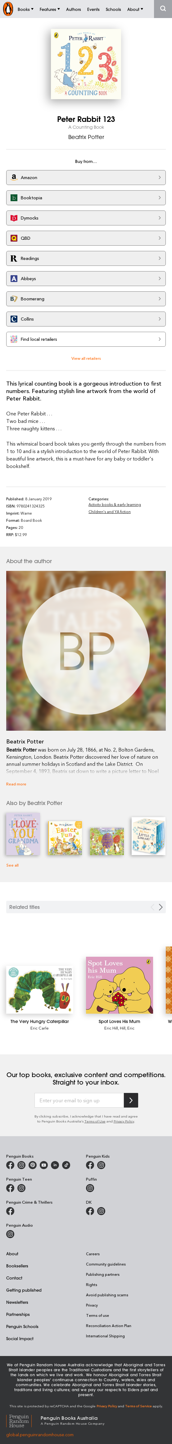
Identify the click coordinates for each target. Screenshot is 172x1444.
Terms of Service (138, 1406)
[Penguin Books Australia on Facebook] (10, 1165)
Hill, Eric (127, 1028)
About (12, 1253)
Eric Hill (111, 1028)
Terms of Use (95, 1121)
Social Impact (20, 1338)
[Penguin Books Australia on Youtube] (44, 1165)
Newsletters (17, 1302)
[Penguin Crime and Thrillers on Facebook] (10, 1211)
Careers (93, 1254)
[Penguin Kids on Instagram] (101, 1165)
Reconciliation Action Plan (108, 1325)
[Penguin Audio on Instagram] (10, 1234)
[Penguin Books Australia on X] (33, 1165)
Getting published (24, 1290)
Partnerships (18, 1314)
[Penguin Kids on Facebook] (90, 1165)
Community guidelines (106, 1264)
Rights (91, 1284)
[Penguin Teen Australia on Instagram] (21, 1188)
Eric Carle (39, 1028)
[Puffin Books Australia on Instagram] (90, 1188)
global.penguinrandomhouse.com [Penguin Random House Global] (40, 1434)
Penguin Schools (22, 1326)
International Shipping (105, 1336)
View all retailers (86, 358)
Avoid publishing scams (107, 1295)
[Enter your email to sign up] (79, 1100)
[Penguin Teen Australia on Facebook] (10, 1188)
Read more (16, 784)
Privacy (92, 1305)
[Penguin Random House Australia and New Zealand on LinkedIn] (55, 1165)
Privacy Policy (124, 1121)
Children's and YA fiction (109, 511)
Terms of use (97, 1315)
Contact (14, 1277)
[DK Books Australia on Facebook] (90, 1211)
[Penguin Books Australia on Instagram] (21, 1165)
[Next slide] (161, 907)
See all (12, 865)
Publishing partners (103, 1274)
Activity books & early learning (114, 504)
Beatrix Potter (86, 136)
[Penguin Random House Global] (23, 1420)
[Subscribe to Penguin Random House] (131, 1100)
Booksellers (17, 1265)
